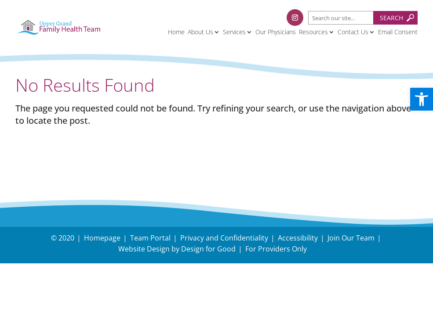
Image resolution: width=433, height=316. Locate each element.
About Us (200, 32)
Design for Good (208, 249)
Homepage (102, 238)
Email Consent (398, 32)
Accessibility (298, 238)
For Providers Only (276, 249)
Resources (313, 32)
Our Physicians (275, 32)
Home (176, 32)
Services (234, 32)
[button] (421, 99)
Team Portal (150, 238)
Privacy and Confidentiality (224, 238)
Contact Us (353, 32)
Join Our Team (351, 238)
